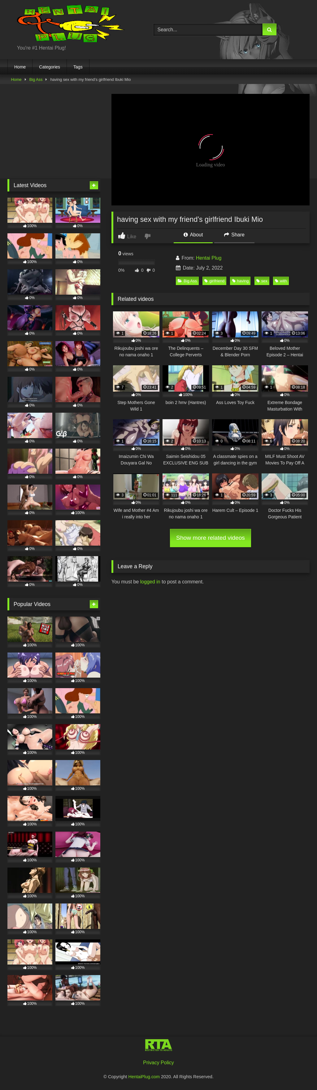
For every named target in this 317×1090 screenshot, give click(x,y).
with (281, 281)
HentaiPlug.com (144, 1076)
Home (20, 66)
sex (261, 281)
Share (234, 234)
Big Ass (36, 79)
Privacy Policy (158, 1062)
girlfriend (214, 281)
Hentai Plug (209, 258)
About (193, 234)
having (240, 281)
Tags (78, 66)
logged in (150, 581)
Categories (49, 66)
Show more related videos (210, 537)
